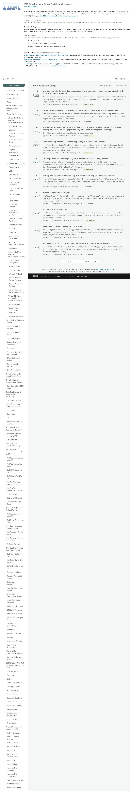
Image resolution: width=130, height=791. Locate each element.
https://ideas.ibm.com (69, 16)
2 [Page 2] (66, 261)
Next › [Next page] (87, 261)
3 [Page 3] (70, 261)
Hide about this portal (31, 6)
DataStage (73, 104)
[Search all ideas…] (16, 78)
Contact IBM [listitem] (46, 276)
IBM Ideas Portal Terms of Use (105, 269)
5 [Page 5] (77, 261)
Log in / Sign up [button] (120, 79)
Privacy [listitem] (57, 276)
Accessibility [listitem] (82, 276)
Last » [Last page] (95, 261)
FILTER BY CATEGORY (12, 90)
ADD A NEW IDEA (13, 85)
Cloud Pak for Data (62, 104)
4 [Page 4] (74, 261)
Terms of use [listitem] (69, 276)
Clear (22, 90)
